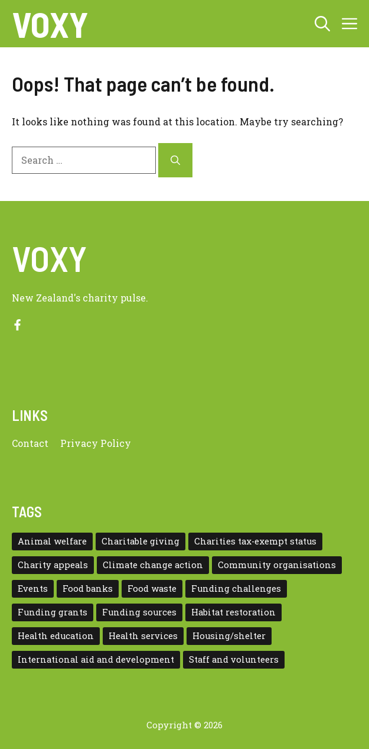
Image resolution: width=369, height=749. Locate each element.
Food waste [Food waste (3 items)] (152, 588)
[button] (322, 23)
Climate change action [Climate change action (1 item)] (153, 564)
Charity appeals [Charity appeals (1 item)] (53, 564)
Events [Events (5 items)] (33, 588)
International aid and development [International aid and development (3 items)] (96, 659)
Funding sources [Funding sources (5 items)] (139, 612)
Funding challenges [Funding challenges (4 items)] (236, 588)
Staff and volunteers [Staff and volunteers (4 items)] (234, 659)
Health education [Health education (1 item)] (56, 635)
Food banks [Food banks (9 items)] (88, 588)
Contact (30, 443)
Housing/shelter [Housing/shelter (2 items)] (229, 635)
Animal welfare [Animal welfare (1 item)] (52, 541)
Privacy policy (95, 443)
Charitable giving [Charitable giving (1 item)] (140, 541)
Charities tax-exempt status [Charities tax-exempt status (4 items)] (255, 541)
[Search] (175, 160)
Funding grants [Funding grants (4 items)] (52, 612)
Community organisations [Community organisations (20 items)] (277, 564)
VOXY (50, 23)
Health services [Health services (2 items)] (143, 635)
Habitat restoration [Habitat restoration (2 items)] (233, 612)
